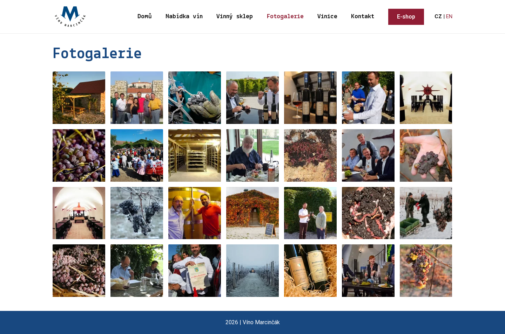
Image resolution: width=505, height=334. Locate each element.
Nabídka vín (186, 16)
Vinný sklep (236, 16)
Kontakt (363, 16)
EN (449, 16)
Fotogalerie (286, 16)
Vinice (328, 16)
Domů (147, 16)
